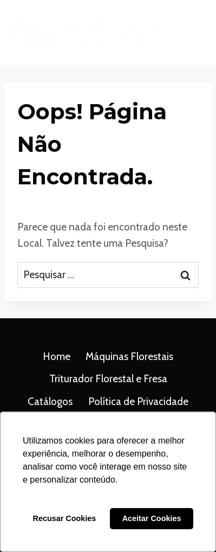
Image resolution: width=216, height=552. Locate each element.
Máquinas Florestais (129, 356)
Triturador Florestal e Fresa (108, 379)
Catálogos (50, 401)
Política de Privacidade (138, 401)
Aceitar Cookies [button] (151, 518)
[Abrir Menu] (190, 32)
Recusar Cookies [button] (64, 518)
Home (56, 356)
